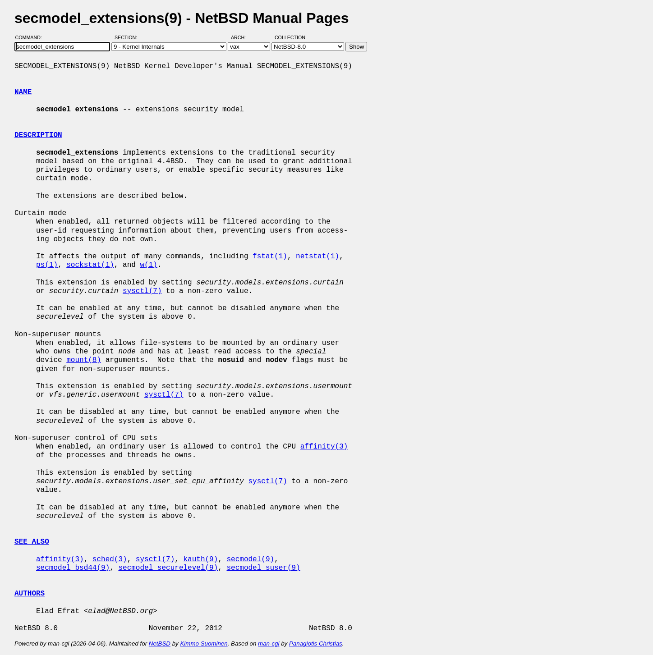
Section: (128, 37)
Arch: (242, 37)
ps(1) (47, 265)
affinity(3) (324, 447)
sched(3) (109, 559)
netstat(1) (317, 256)
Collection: (291, 37)
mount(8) (83, 360)
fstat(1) (270, 256)
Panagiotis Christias (315, 643)
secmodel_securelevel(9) (168, 568)
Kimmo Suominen (203, 643)
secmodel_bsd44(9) (73, 568)
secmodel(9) (250, 559)
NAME (23, 92)
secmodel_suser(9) (263, 568)
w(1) (148, 265)
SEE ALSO (31, 542)
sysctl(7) (142, 291)
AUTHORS (29, 594)
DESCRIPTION (38, 135)
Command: (31, 37)
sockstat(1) (90, 265)
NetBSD (159, 643)
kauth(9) (200, 559)
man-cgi (268, 643)
